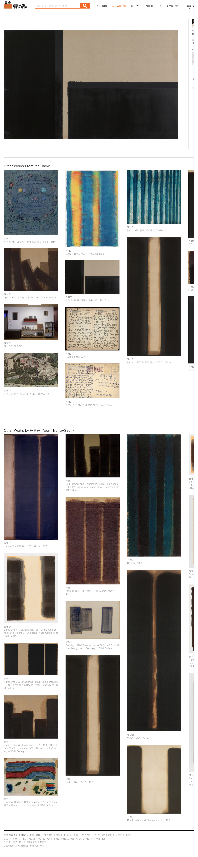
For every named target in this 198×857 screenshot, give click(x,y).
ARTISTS (102, 6)
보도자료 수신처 (123, 835)
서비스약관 (72, 835)
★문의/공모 (172, 6)
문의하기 (86, 835)
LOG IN (190, 6)
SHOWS (135, 6)
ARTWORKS (119, 6)
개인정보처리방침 (53, 835)
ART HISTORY (154, 6)
